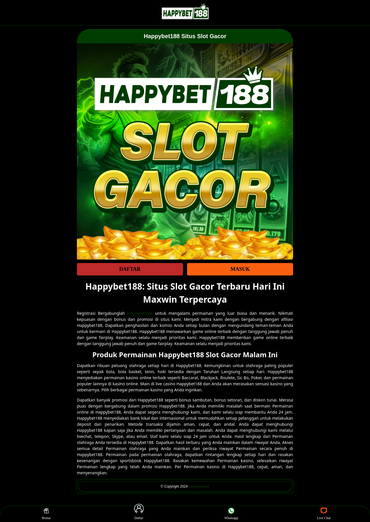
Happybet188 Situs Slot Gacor (185, 36)
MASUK (240, 269)
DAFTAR (129, 269)
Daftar (139, 514)
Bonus (46, 514)
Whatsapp (231, 514)
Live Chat (324, 514)
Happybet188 (140, 313)
